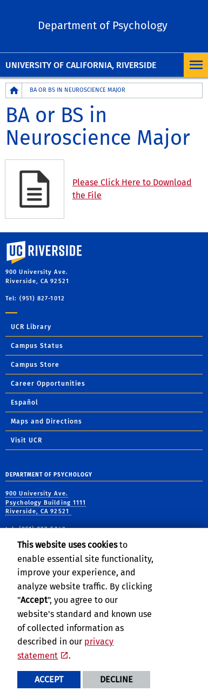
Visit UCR (26, 440)
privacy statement (65, 648)
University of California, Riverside (80, 65)
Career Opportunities (48, 383)
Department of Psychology (102, 25)
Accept (49, 679)
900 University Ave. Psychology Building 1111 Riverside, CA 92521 (45, 502)
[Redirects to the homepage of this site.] (14, 90)
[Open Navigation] (196, 65)
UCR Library (31, 327)
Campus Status (37, 346)
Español (24, 402)
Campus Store (35, 364)
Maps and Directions (46, 421)
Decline (116, 679)
